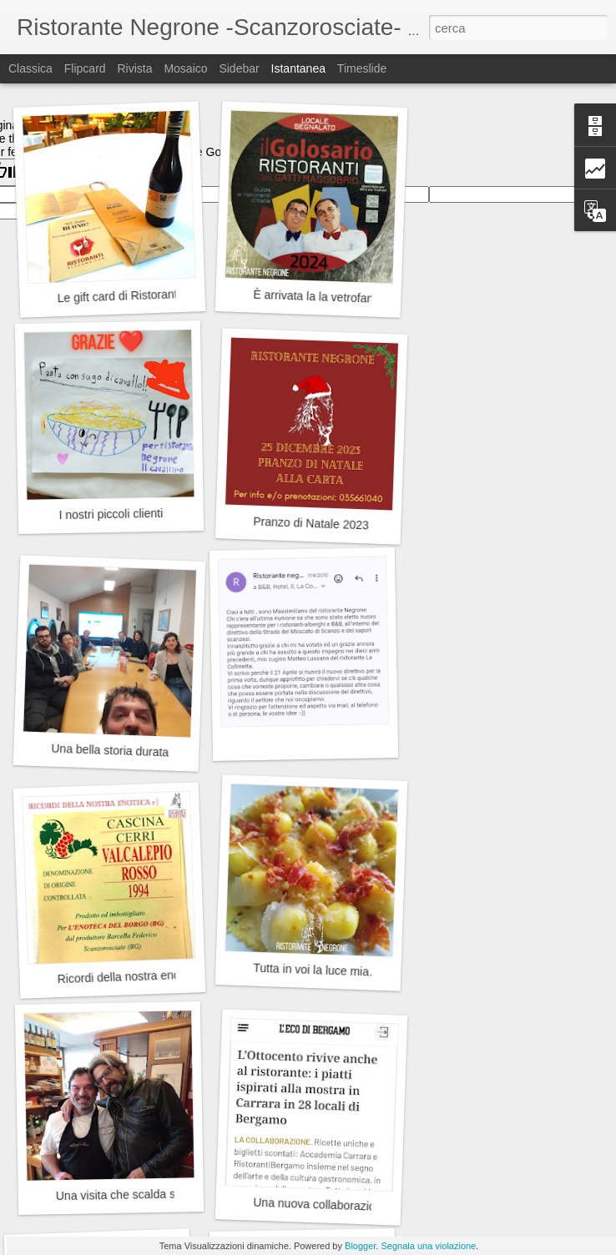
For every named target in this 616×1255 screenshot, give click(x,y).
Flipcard (85, 68)
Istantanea (298, 68)
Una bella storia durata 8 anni (127, 751)
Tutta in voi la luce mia (311, 970)
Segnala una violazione (428, 1246)
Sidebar (239, 68)
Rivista (134, 68)
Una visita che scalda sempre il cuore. (154, 1194)
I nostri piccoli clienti (110, 514)
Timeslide (361, 68)
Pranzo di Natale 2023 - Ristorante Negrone (367, 525)
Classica (30, 68)
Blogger (360, 1246)
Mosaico (185, 68)
